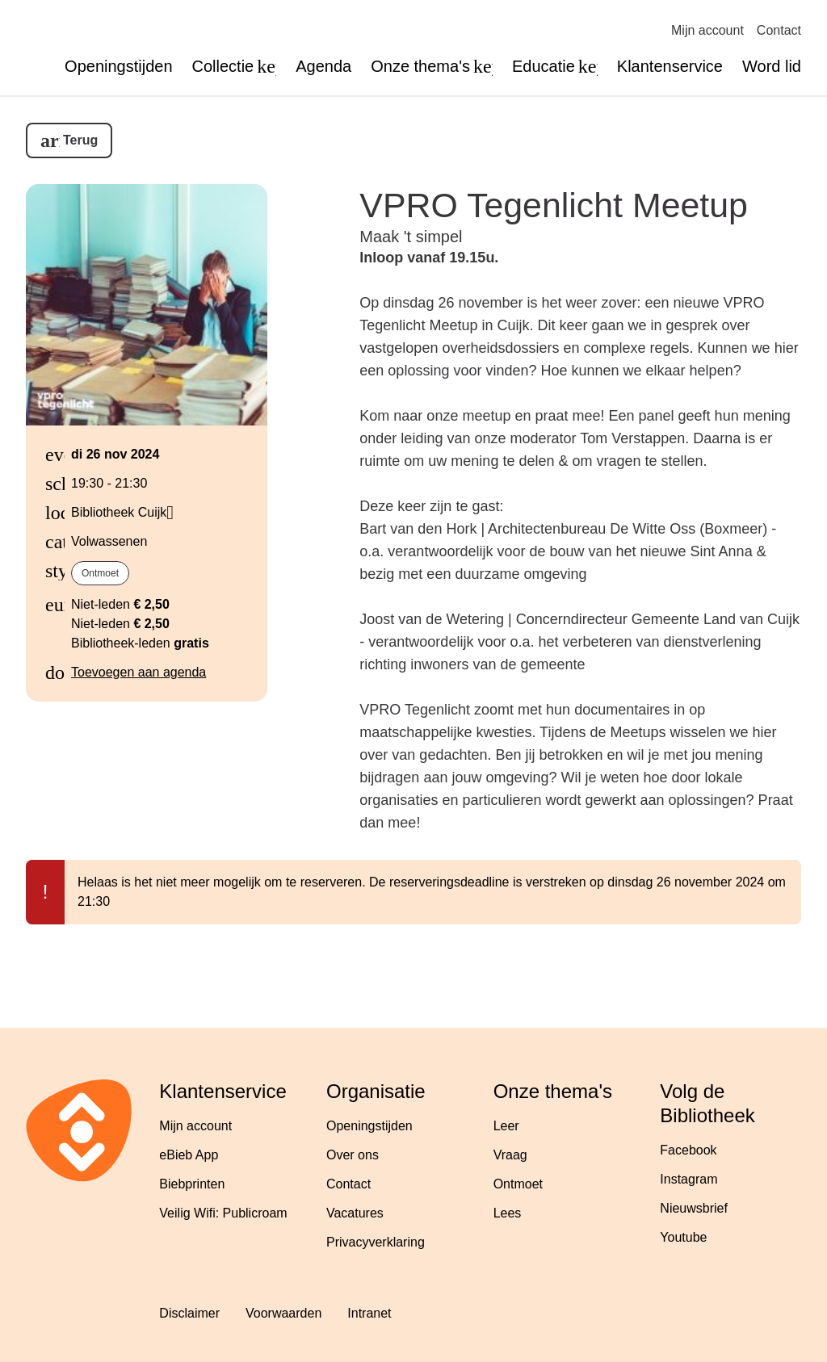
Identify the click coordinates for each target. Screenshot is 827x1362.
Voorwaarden (283, 1313)
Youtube (683, 1237)
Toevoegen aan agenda (138, 672)
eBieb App (188, 1155)
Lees (507, 1213)
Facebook (688, 1150)
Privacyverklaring (375, 1242)
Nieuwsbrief (694, 1208)
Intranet (369, 1313)
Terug (80, 140)
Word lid (771, 66)
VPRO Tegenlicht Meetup (553, 205)
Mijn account (707, 30)
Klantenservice (670, 66)
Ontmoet (100, 573)
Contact (779, 30)
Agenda (323, 66)
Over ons (352, 1155)
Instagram (688, 1179)
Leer (506, 1126)
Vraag (510, 1155)
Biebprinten (192, 1184)
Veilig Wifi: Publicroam (223, 1213)
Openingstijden (118, 66)
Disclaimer (189, 1313)
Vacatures (355, 1213)
